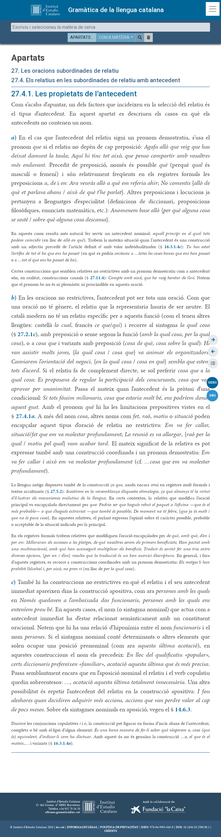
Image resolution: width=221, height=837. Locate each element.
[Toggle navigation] (213, 9)
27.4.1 (25, 416)
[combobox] (110, 27)
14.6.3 (182, 709)
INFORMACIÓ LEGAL (82, 827)
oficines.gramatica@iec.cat (62, 812)
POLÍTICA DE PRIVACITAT (119, 827)
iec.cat (60, 827)
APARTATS (80, 37)
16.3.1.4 (172, 246)
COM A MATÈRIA (114, 37)
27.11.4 (97, 277)
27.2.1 (26, 334)
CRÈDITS (110, 830)
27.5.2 (56, 491)
